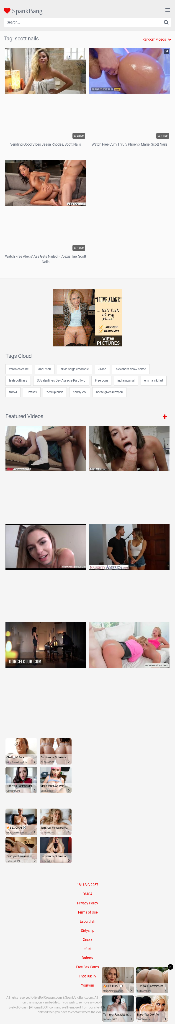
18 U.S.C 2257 (87, 885)
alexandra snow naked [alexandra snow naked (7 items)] (131, 369)
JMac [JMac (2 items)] (102, 369)
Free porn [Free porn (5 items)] (101, 380)
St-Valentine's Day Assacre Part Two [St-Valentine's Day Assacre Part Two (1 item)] (61, 380)
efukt (87, 949)
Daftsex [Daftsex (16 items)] (31, 392)
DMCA (87, 894)
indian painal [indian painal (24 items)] (125, 380)
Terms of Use (87, 912)
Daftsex (87, 958)
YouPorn (87, 985)
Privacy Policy (87, 903)
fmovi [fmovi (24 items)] (13, 392)
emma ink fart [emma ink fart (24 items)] (153, 380)
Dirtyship (87, 930)
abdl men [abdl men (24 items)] (44, 369)
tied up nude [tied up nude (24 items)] (55, 392)
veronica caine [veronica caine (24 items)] (18, 369)
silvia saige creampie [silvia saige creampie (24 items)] (75, 369)
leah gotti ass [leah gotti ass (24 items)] (18, 380)
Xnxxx (87, 940)
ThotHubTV (87, 976)
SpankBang (23, 10)
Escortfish (87, 921)
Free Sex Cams (87, 967)
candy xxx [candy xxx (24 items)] (79, 392)
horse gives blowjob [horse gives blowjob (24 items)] (109, 392)
